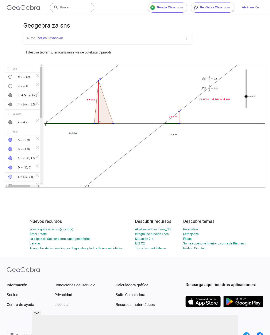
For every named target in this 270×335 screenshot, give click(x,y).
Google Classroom (166, 7)
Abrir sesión (250, 7)
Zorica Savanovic (50, 38)
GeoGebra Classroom (211, 7)
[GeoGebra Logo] (23, 7)
